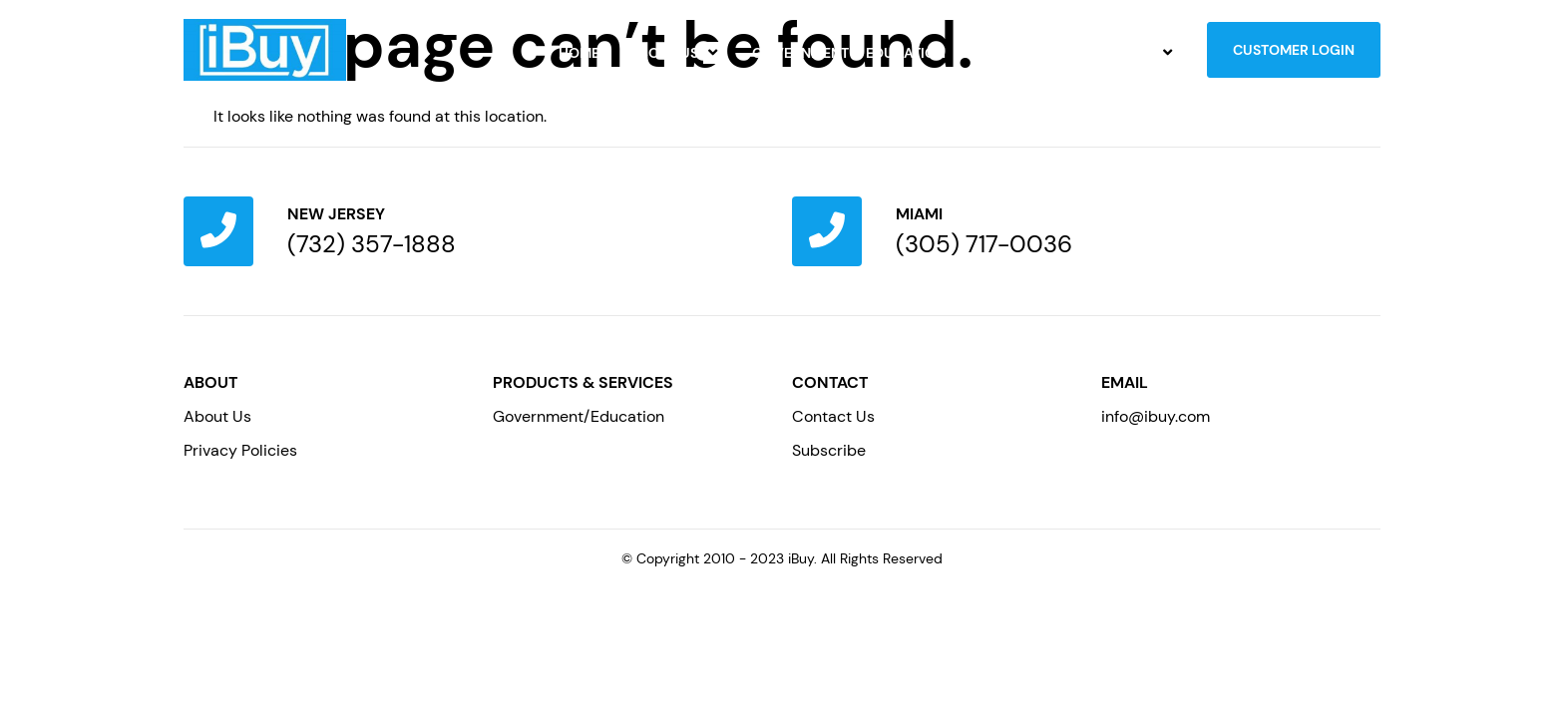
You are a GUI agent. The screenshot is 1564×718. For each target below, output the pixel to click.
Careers (1006, 53)
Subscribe (829, 450)
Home (579, 53)
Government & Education (849, 53)
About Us (675, 53)
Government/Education (578, 416)
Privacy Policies (240, 450)
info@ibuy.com (1155, 416)
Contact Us (1122, 53)
